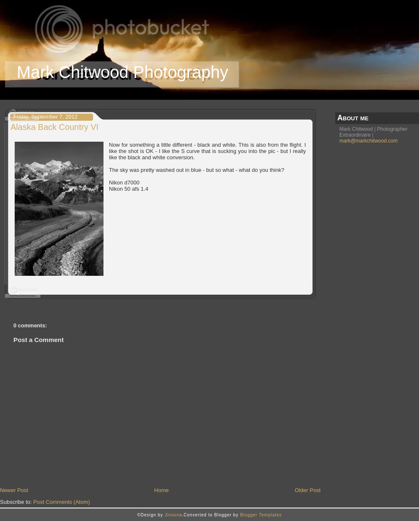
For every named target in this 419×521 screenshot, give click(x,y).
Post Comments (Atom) (62, 502)
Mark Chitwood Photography (122, 72)
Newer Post (14, 490)
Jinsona (173, 515)
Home (161, 490)
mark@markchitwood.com (368, 141)
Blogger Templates (261, 515)
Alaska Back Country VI (54, 127)
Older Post (308, 490)
